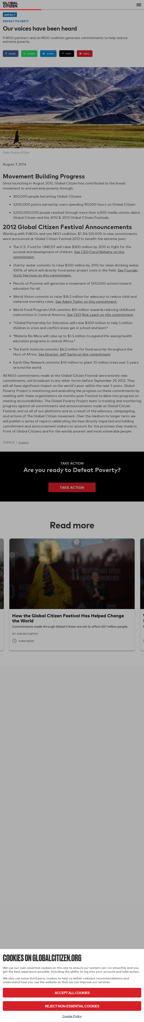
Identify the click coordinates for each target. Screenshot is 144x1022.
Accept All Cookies (72, 992)
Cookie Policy (72, 1016)
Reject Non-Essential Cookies (72, 1006)
